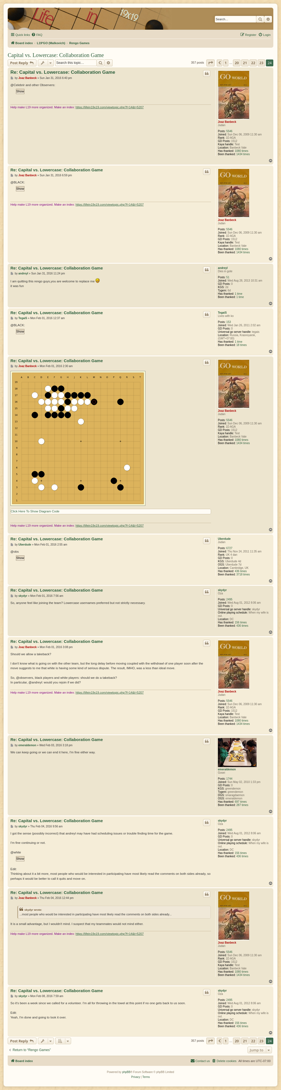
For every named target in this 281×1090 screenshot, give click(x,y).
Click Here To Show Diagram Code (35, 511)
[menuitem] (36, 35)
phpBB (126, 1072)
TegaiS (222, 312)
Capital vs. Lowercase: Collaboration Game (56, 55)
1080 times (241, 150)
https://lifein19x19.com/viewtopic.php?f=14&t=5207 (109, 107)
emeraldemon (227, 769)
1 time (238, 293)
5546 (229, 131)
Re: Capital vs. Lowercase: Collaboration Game (62, 72)
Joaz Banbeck (227, 121)
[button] (210, 62)
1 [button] (226, 62)
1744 (229, 778)
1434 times (243, 154)
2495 (229, 599)
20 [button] (237, 62)
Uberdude (224, 538)
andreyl (223, 267)
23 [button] (261, 62)
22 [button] (253, 62)
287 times (242, 805)
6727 (229, 548)
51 (227, 277)
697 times (241, 801)
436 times (241, 571)
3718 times (243, 574)
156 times (241, 622)
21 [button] (245, 62)
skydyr (222, 590)
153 (228, 321)
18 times (241, 345)
